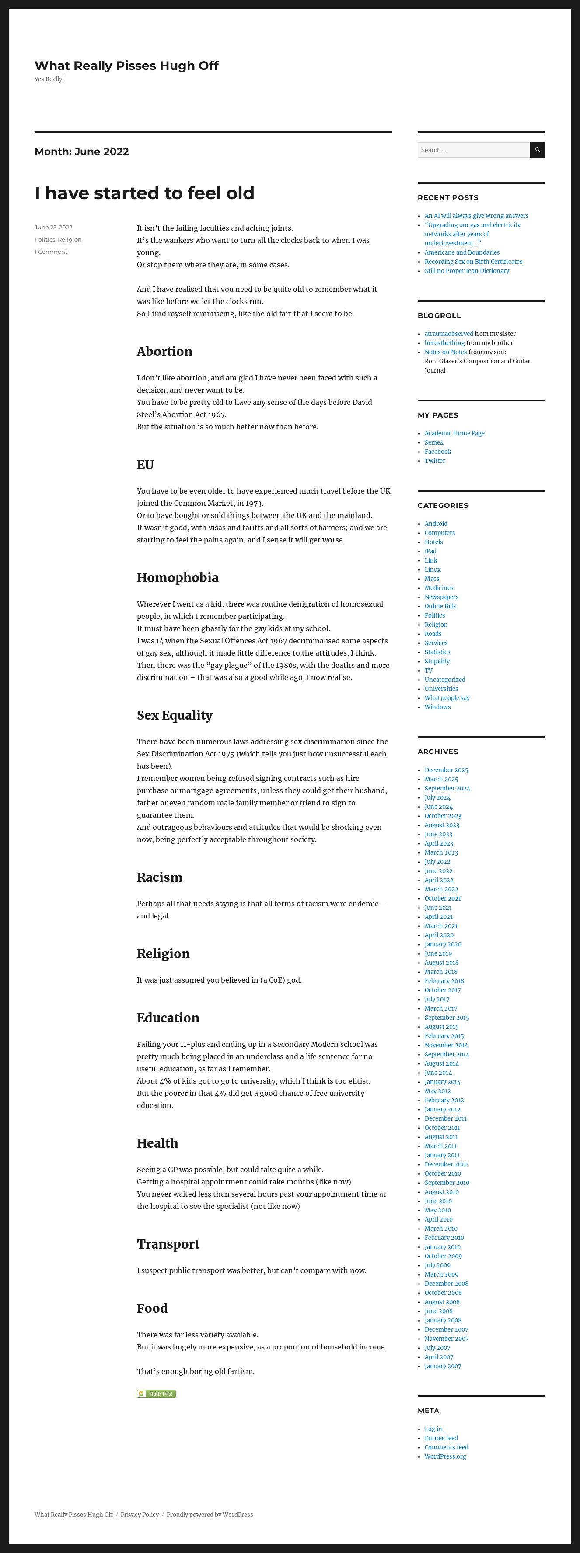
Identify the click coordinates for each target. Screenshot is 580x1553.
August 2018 (442, 962)
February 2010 (444, 1238)
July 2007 (438, 1348)
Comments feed (446, 1447)
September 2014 (447, 1054)
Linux (433, 569)
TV (429, 670)
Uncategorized (445, 679)
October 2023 (443, 816)
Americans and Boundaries (462, 252)
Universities (441, 689)
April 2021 (439, 917)
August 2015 (442, 1027)
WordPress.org (445, 1456)
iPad (431, 551)
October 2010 (443, 1173)
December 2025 (446, 770)
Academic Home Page (455, 433)
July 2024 (438, 797)
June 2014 (438, 1073)
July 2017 (437, 999)
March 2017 (441, 1008)
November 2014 (446, 1045)
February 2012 (444, 1100)
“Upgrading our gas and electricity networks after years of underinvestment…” (473, 234)
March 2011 (441, 1146)
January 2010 (443, 1247)
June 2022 (439, 871)
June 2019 (438, 953)
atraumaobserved (449, 334)
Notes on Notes (446, 352)
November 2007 (447, 1338)
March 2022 (441, 889)
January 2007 (443, 1366)
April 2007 (439, 1357)
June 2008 (439, 1311)
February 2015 (444, 1036)
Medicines (439, 588)
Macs (432, 579)
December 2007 (446, 1329)
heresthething (445, 343)
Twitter (435, 461)
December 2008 (446, 1283)
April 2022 (439, 880)
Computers (440, 533)
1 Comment (51, 251)
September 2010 (447, 1183)
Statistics (438, 652)
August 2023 (442, 825)
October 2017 (443, 990)
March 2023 (441, 852)
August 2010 (442, 1192)
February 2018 (444, 981)
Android (436, 524)
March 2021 (441, 926)
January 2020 (443, 944)
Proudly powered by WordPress (210, 1514)
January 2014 (443, 1082)
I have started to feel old (145, 193)
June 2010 (438, 1201)
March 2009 (442, 1274)
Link (431, 560)
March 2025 (441, 779)
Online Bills (441, 606)
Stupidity (437, 661)
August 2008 (442, 1302)
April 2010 (439, 1219)
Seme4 (434, 442)
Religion (70, 239)
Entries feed (441, 1438)
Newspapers (442, 597)
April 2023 (439, 843)
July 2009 (438, 1265)
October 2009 (443, 1256)
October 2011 (442, 1128)
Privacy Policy (140, 1514)
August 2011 (441, 1137)
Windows (438, 707)
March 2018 (441, 972)
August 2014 (442, 1063)
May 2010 (438, 1210)
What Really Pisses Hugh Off (127, 65)
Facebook (438, 452)
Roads (433, 634)
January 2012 (443, 1109)
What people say (447, 698)
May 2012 (438, 1091)
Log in (433, 1429)
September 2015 (447, 1018)
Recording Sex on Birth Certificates (474, 262)
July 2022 (438, 862)
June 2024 (439, 807)
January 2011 (442, 1155)
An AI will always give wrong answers (477, 216)
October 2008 (443, 1293)
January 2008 (443, 1320)
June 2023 (438, 834)
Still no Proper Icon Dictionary (467, 271)
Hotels (434, 542)
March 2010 (441, 1228)
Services (436, 643)
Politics (45, 239)
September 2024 (447, 788)
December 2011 (446, 1118)
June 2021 (438, 907)
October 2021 (443, 898)
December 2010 (446, 1164)
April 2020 (439, 935)
